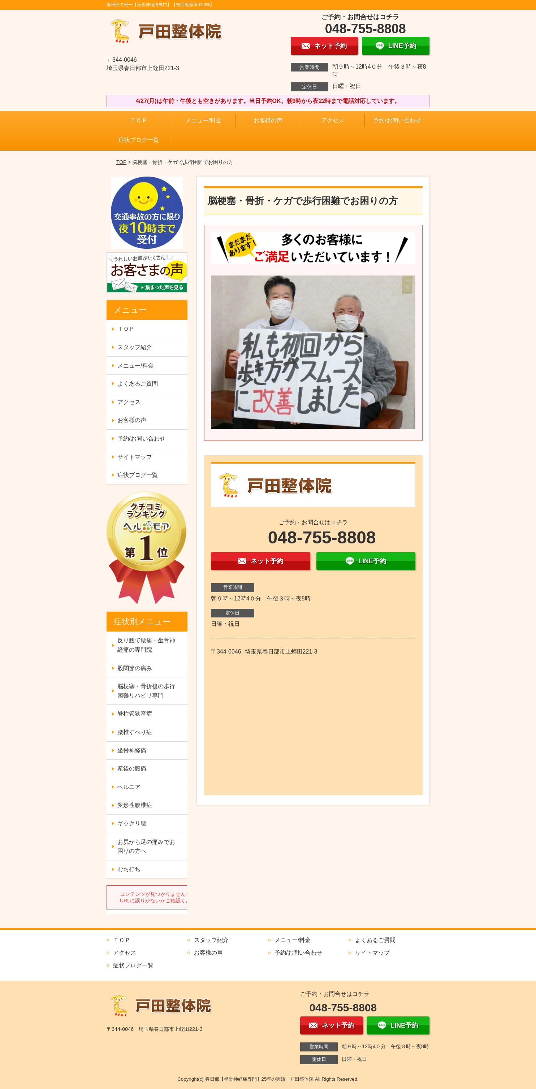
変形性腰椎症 (134, 805)
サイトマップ (134, 457)
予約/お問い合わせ (397, 120)
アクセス (332, 120)
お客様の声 (268, 120)
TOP (121, 162)
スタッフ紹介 (134, 347)
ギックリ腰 (131, 823)
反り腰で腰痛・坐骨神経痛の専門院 (146, 645)
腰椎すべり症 (134, 732)
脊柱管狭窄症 (134, 714)
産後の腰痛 (131, 768)
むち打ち (129, 869)
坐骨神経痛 (131, 750)
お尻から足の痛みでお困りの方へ (146, 846)
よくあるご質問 (137, 384)
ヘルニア (129, 787)
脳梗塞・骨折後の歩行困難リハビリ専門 (146, 691)
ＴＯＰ (138, 120)
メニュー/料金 (203, 120)
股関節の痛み (134, 668)
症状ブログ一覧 (138, 140)
